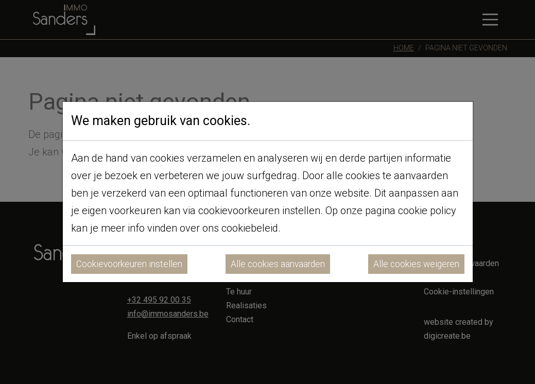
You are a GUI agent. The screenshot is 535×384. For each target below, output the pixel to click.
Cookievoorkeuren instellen (129, 264)
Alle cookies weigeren (416, 264)
